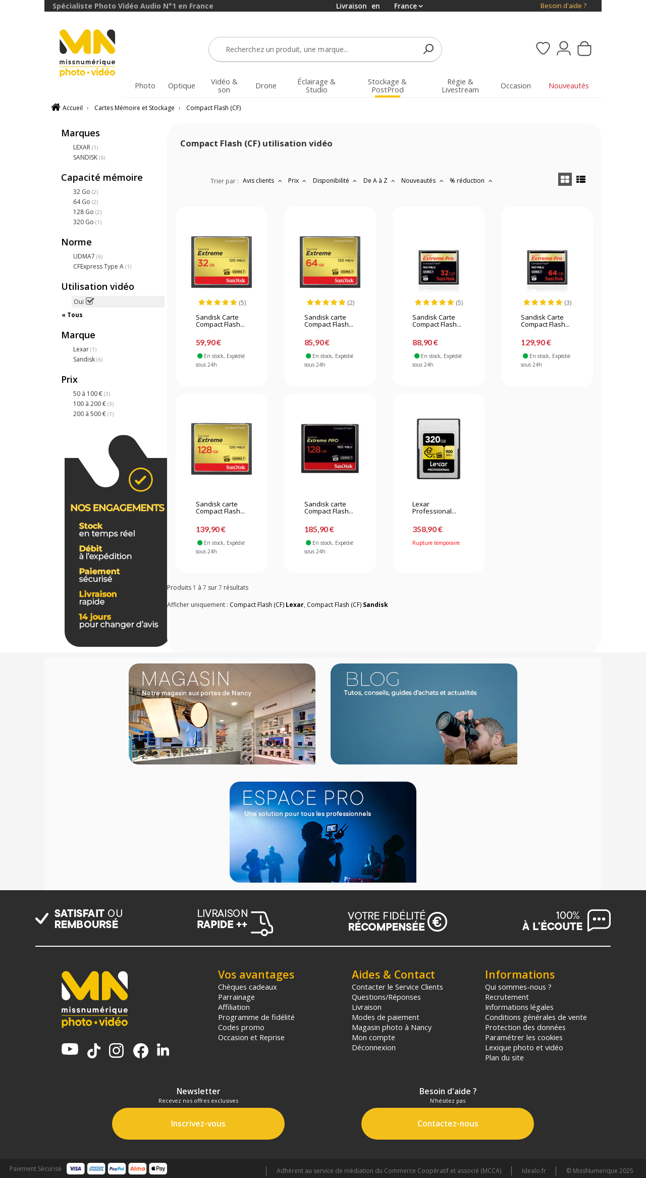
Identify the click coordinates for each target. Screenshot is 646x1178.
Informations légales (519, 1007)
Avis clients (263, 180)
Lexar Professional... (434, 508)
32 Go (85, 191)
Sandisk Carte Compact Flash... (220, 321)
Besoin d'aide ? (563, 6)
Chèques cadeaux (247, 987)
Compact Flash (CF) (213, 108)
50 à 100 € (91, 393)
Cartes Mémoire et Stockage (134, 108)
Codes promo (241, 1027)
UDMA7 (87, 256)
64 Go (85, 201)
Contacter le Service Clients (397, 987)
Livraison (367, 1007)
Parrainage (236, 997)
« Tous (72, 315)
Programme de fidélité (256, 1017)
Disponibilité (336, 180)
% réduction (472, 180)
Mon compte (373, 1037)
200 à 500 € (93, 413)
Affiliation (234, 1007)
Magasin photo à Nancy (392, 1027)
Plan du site (504, 1057)
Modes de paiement (385, 1017)
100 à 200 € (93, 403)
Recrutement (507, 997)
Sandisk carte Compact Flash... (328, 321)
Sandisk (87, 359)
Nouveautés (423, 180)
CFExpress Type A (102, 266)
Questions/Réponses (386, 997)
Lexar (84, 349)
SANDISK (89, 157)
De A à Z (380, 180)
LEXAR (85, 147)
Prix (298, 180)
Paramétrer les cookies (524, 1037)
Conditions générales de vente (536, 1017)
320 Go (87, 222)
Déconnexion (374, 1047)
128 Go (87, 212)
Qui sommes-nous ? (518, 987)
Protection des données (525, 1027)
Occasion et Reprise (251, 1037)
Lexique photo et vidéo (524, 1047)
